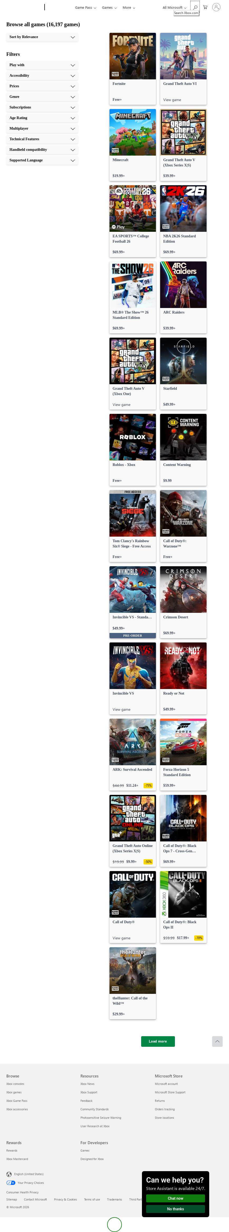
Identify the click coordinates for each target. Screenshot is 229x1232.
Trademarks (114, 1199)
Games (107, 7)
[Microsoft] (24, 7)
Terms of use (92, 1199)
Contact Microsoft (35, 1199)
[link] (132, 69)
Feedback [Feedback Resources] (86, 1100)
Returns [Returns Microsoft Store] (160, 1100)
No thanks (175, 1209)
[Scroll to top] (217, 1041)
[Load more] (158, 1041)
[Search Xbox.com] (195, 7)
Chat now (175, 1198)
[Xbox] (59, 7)
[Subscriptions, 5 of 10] (42, 107)
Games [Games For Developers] (84, 1150)
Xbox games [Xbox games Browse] (14, 1092)
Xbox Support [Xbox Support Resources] (88, 1092)
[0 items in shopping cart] (205, 7)
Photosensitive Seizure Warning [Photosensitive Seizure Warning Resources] (100, 1117)
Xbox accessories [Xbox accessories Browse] (17, 1109)
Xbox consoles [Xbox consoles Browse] (15, 1083)
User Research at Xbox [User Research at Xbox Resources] (94, 1126)
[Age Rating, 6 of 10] (42, 118)
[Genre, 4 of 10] (42, 97)
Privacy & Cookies (65, 1199)
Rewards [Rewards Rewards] (11, 1150)
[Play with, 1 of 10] (42, 65)
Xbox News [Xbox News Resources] (87, 1083)
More (127, 7)
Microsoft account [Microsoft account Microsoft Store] (166, 1083)
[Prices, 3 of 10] (42, 86)
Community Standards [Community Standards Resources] (94, 1109)
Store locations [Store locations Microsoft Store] (164, 1117)
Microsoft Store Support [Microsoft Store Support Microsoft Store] (170, 1092)
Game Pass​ (83, 7)
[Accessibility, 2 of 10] (42, 75)
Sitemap (11, 1199)
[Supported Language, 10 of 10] (42, 160)
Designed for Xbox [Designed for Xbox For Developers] (92, 1159)
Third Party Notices (141, 1199)
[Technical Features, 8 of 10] (42, 139)
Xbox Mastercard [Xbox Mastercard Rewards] (17, 1159)
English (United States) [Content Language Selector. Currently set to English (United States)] (29, 1174)
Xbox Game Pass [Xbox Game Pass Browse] (16, 1100)
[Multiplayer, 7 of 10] (42, 128)
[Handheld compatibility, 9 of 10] (42, 150)
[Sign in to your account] (216, 7)
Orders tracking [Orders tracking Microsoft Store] (165, 1109)
